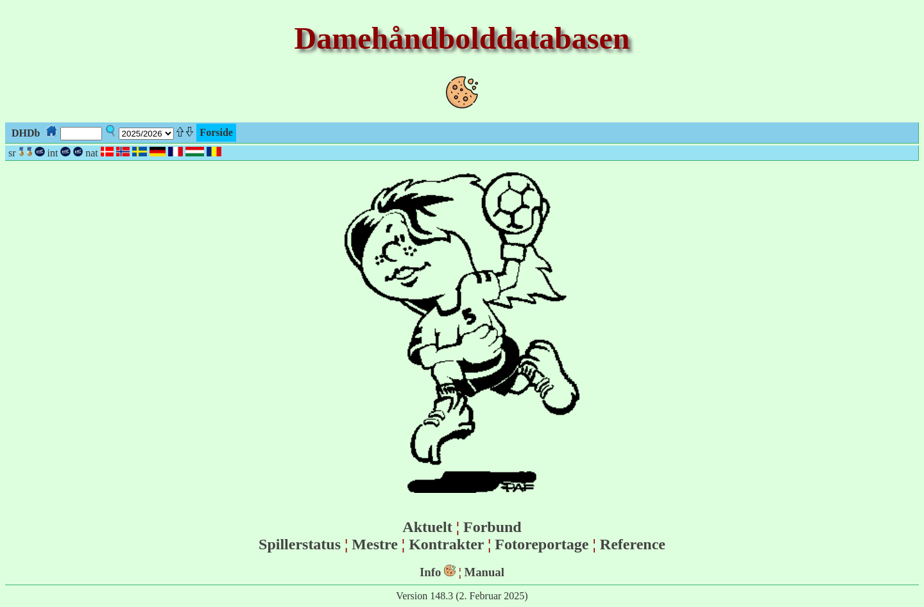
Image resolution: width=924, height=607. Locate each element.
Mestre (375, 544)
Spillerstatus (300, 544)
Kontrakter (446, 544)
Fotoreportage (541, 544)
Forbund (492, 527)
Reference (632, 544)
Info (430, 572)
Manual (484, 572)
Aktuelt (427, 527)
